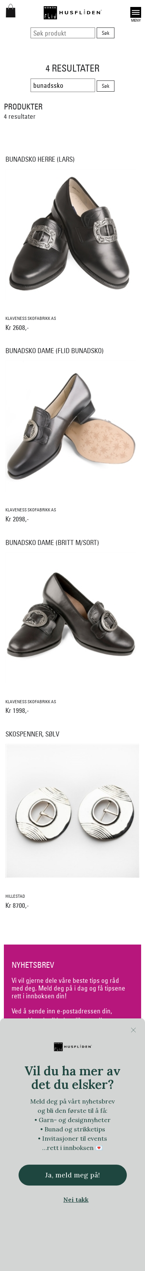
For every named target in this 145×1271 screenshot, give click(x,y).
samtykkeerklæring (38, 1039)
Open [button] (135, 12)
